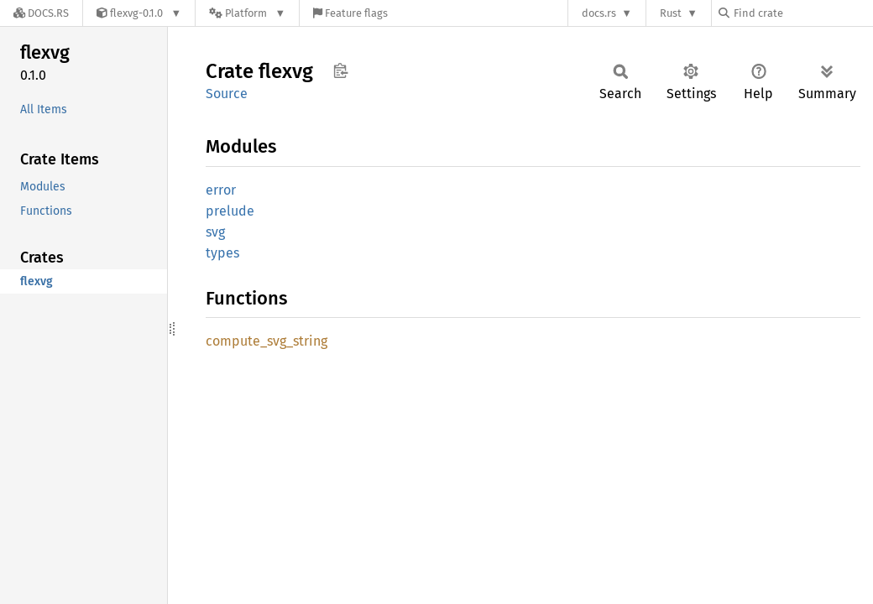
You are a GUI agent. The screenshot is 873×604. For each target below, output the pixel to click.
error (221, 190)
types (222, 253)
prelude (230, 211)
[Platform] (247, 13)
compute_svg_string (266, 341)
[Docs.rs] (41, 13)
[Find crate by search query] (802, 13)
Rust (671, 13)
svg (215, 232)
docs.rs (599, 13)
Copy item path (340, 70)
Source (227, 94)
